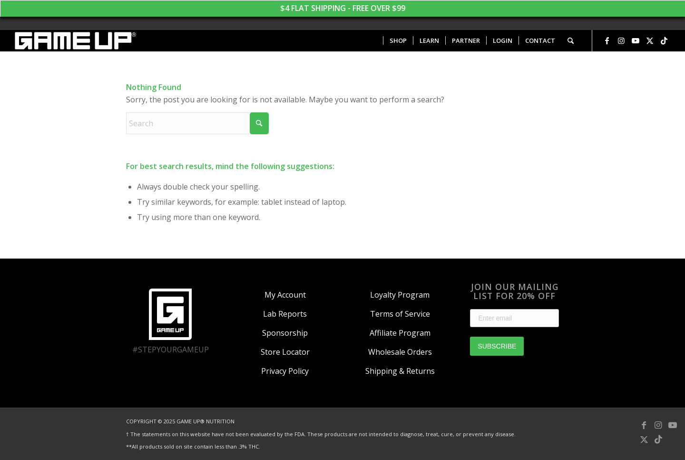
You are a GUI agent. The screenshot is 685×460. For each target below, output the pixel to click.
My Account (285, 295)
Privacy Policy (285, 371)
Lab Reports (285, 314)
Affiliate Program (400, 333)
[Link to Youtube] (635, 40)
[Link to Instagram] (621, 40)
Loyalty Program (400, 295)
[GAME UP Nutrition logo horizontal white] (75, 40)
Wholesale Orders (400, 352)
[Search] (570, 40)
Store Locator (285, 352)
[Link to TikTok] (664, 40)
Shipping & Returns (400, 371)
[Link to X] (650, 40)
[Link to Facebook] (607, 40)
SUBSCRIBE (497, 346)
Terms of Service (400, 314)
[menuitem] (398, 40)
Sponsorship (285, 333)
